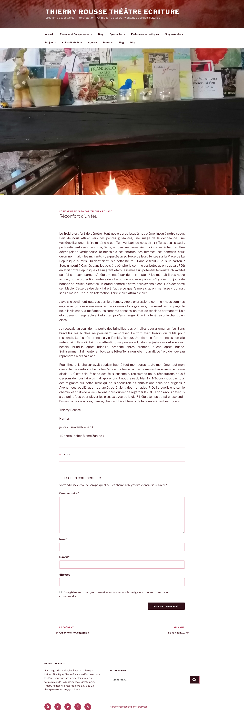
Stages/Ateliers (175, 34)
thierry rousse (101, 211)
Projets (51, 42)
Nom (63, 539)
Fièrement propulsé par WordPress (128, 706)
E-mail (64, 557)
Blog (100, 34)
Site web (64, 574)
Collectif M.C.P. (72, 42)
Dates (108, 42)
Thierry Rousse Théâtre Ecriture (112, 12)
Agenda (92, 42)
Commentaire (69, 493)
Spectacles (118, 34)
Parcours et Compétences (76, 34)
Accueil (49, 34)
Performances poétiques (145, 34)
